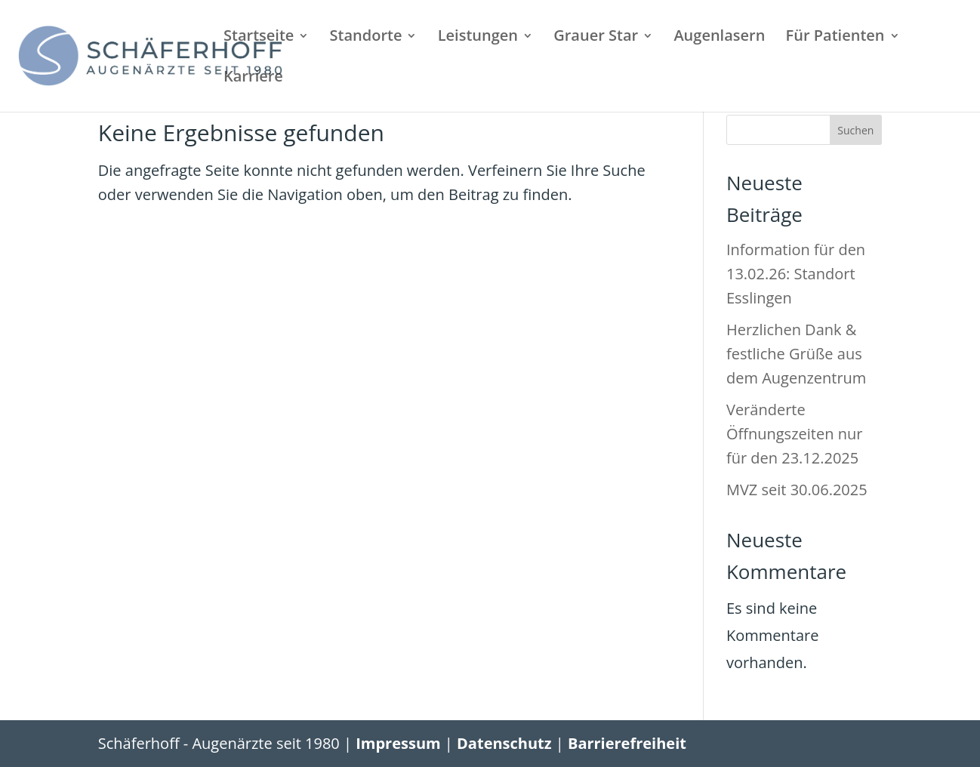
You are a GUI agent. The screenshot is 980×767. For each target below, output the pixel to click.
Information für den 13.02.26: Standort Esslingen (795, 273)
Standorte (366, 37)
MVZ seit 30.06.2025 (797, 489)
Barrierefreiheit (627, 743)
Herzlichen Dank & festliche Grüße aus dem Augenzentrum (796, 353)
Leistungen (478, 37)
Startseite (258, 37)
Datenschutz (504, 743)
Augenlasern (719, 37)
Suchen (855, 130)
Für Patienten (835, 37)
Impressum (398, 743)
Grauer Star (595, 37)
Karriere (253, 78)
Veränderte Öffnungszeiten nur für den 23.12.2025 (794, 433)
